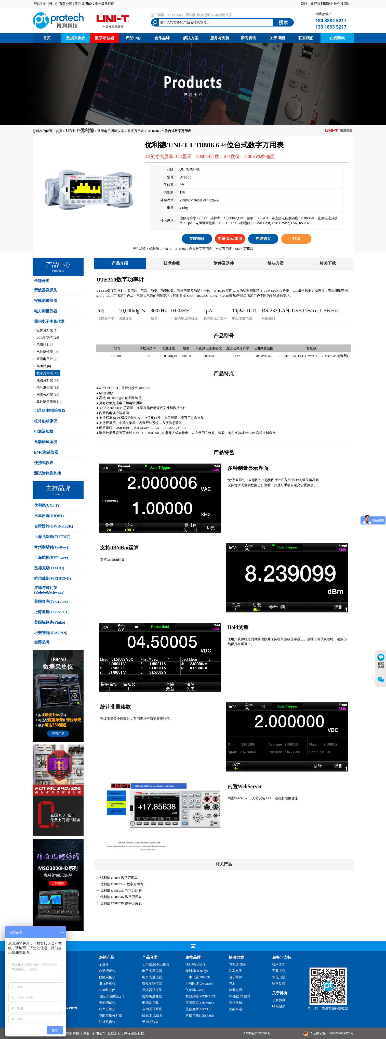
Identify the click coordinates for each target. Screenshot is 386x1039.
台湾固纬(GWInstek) (200, 983)
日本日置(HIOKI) (49, 516)
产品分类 (149, 957)
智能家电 (235, 1009)
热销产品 (106, 957)
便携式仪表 (43, 463)
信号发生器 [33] (47, 387)
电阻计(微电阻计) (111, 996)
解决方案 (190, 38)
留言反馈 (278, 983)
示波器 (190, 15)
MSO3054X (176, 15)
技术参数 (172, 263)
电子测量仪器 (152, 971)
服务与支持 (219, 38)
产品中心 (133, 38)
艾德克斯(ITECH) (49, 568)
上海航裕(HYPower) (51, 558)
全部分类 (41, 281)
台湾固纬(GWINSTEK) (53, 526)
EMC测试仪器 (46, 452)
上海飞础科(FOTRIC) (52, 537)
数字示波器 (104, 38)
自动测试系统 (45, 442)
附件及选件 (224, 263)
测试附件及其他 (47, 473)
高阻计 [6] (43, 366)
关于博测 (277, 38)
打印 (296, 239)
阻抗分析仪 (107, 983)
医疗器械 (235, 1003)
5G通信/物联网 (239, 996)
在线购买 (263, 239)
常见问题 (278, 977)
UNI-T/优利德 (80, 130)
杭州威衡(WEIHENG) (52, 578)
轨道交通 (235, 990)
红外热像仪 (107, 1022)
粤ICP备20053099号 (257, 1033)
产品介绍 (120, 263)
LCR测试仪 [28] (47, 337)
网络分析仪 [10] (47, 394)
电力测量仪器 (45, 311)
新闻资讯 (248, 38)
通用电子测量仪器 (110, 131)
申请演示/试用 (230, 239)
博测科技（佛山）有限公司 (86, 1033)
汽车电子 (235, 971)
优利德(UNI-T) (46, 505)
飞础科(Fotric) (195, 990)
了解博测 (278, 1000)
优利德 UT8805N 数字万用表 (121, 903)
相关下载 (328, 263)
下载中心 (278, 971)
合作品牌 (162, 38)
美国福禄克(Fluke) (49, 622)
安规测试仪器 (45, 301)
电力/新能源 (237, 964)
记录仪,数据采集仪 (50, 410)
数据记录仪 (205, 15)
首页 (47, 38)
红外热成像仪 (45, 421)
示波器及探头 (45, 290)
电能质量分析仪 (110, 1015)
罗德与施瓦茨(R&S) (199, 1015)
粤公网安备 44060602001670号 (331, 1033)
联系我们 (306, 38)
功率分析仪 (107, 1009)
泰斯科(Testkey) (196, 971)
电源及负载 (43, 431)
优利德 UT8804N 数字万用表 (121, 897)
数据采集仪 (75, 38)
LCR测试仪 (107, 990)
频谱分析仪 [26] (47, 380)
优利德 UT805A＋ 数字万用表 (121, 884)
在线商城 (337, 38)
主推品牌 (193, 957)
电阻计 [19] (44, 345)
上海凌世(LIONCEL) (52, 612)
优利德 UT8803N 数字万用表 (121, 890)
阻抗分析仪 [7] (47, 330)
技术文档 (278, 964)
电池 (232, 983)
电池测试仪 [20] (47, 352)
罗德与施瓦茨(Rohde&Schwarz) (49, 590)
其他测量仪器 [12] (49, 402)
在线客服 (380, 661)
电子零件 (235, 977)
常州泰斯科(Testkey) (51, 547)
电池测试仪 (223, 15)
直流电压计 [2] (47, 359)
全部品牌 (41, 642)
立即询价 (197, 239)
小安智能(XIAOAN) (51, 633)
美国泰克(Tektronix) (51, 601)
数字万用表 (135, 131)
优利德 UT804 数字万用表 (119, 878)
